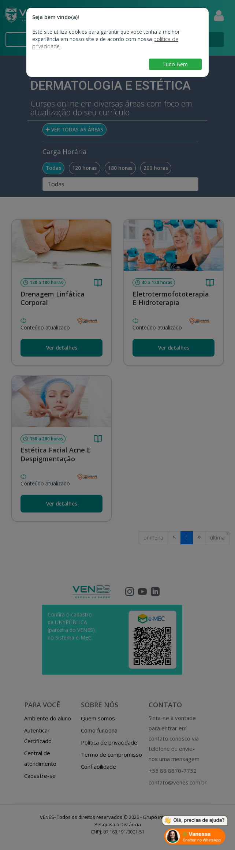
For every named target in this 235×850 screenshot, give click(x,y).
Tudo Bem (175, 64)
